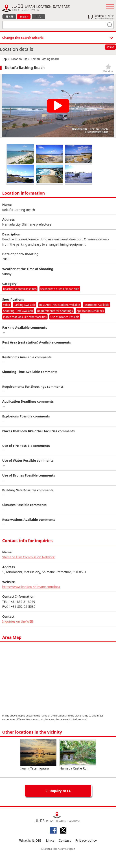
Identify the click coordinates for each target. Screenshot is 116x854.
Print (110, 47)
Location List (19, 59)
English (24, 16)
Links (50, 840)
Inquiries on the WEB (17, 621)
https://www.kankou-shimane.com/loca (31, 587)
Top (4, 59)
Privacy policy (86, 840)
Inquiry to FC (60, 790)
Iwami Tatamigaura (38, 754)
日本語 (9, 16)
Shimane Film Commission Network (28, 557)
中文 (38, 16)
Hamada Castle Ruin (78, 754)
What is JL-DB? (30, 840)
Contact (65, 840)
